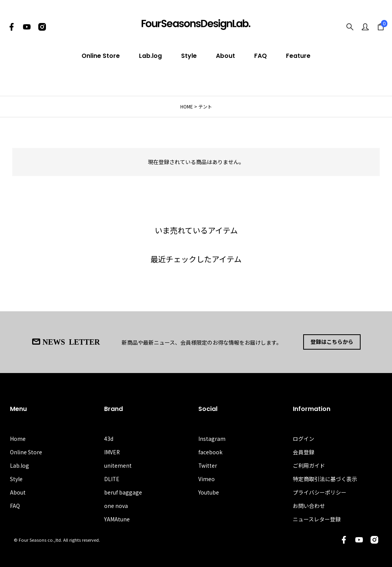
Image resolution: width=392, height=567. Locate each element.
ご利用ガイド (309, 465)
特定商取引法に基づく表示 (325, 478)
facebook (210, 451)
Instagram (211, 438)
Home (18, 438)
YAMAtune (117, 519)
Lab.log (150, 55)
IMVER (112, 451)
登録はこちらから (331, 342)
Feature (298, 55)
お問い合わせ (309, 505)
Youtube (208, 492)
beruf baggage (123, 492)
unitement (118, 465)
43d (108, 438)
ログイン (303, 438)
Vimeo (206, 478)
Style (189, 55)
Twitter (207, 465)
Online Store (101, 55)
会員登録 (303, 451)
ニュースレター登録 (317, 519)
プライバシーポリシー (319, 492)
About (225, 55)
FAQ (260, 55)
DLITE (112, 478)
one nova (116, 505)
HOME (186, 106)
